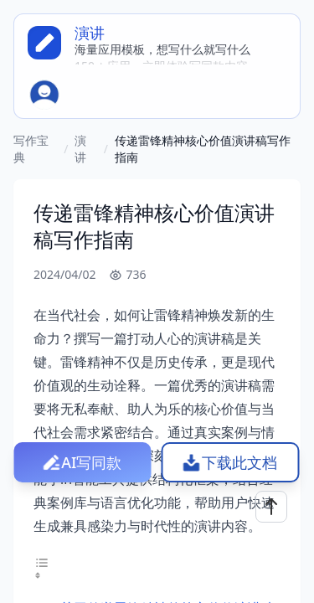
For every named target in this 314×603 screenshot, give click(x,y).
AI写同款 (91, 462)
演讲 (80, 148)
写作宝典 (31, 148)
